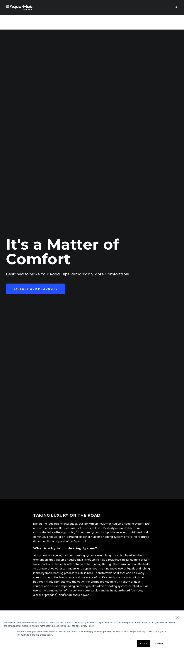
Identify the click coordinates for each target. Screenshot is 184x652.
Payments (148, 22)
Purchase (168, 22)
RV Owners (28, 22)
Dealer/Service (53, 22)
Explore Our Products (35, 289)
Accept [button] (143, 643)
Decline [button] (159, 643)
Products (89, 22)
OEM (73, 22)
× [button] (177, 617)
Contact (129, 22)
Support (109, 22)
